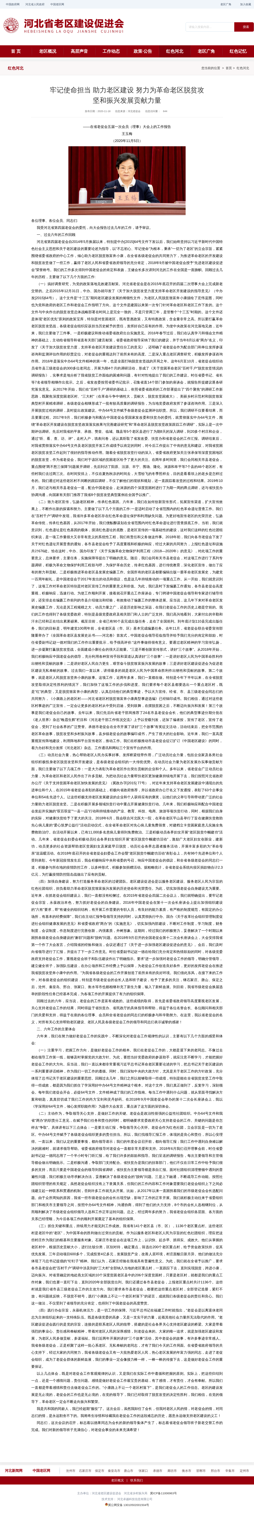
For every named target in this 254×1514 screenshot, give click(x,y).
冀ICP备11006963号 (163, 1493)
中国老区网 (57, 4)
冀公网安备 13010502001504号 (128, 1505)
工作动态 (111, 51)
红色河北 (174, 51)
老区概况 (47, 51)
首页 (229, 68)
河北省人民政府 (35, 4)
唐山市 (128, 1470)
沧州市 (70, 1470)
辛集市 (230, 1470)
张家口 (143, 1470)
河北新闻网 (13, 1471)
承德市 (157, 1470)
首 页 (16, 51)
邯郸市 (201, 1470)
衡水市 (186, 1470)
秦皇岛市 (114, 1470)
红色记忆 (238, 51)
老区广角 (225, 4)
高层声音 (79, 51)
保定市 (99, 1470)
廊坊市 (172, 1470)
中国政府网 (13, 4)
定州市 (244, 1470)
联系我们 (136, 1480)
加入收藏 (245, 4)
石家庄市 (85, 1470)
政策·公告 (143, 51)
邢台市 (215, 1470)
